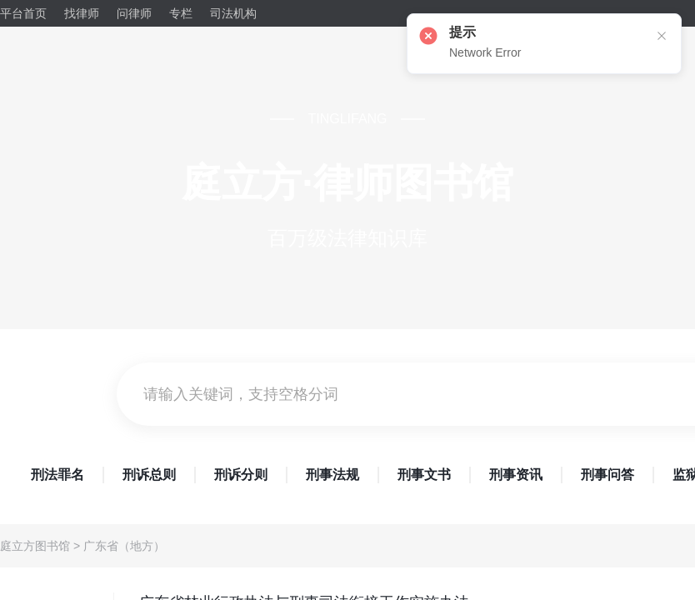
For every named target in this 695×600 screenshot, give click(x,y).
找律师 (81, 13)
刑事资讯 (515, 475)
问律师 (134, 13)
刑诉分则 (241, 475)
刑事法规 (332, 475)
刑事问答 (607, 475)
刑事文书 (424, 475)
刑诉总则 (149, 475)
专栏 (180, 13)
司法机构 (233, 13)
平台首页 (23, 13)
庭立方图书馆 (35, 545)
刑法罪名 (57, 475)
